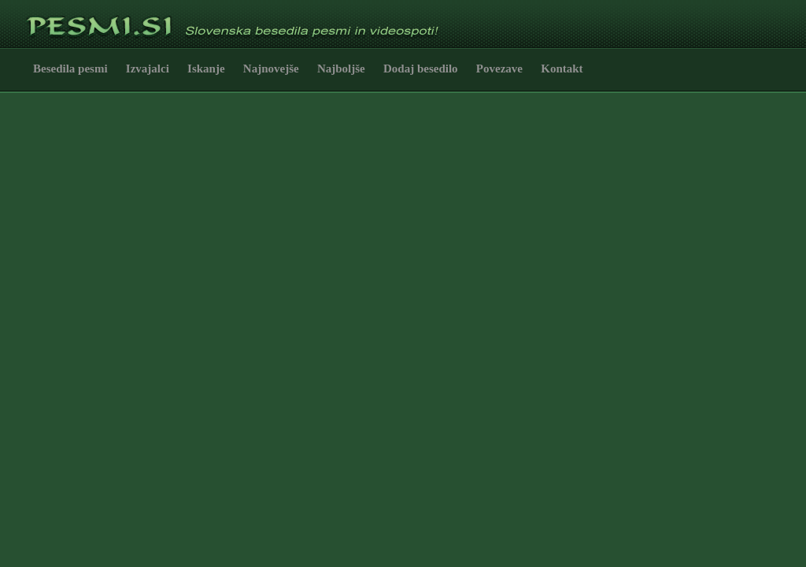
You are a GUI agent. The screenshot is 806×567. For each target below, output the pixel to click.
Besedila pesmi (70, 68)
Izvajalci (147, 68)
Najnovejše (271, 68)
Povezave (499, 68)
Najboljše (341, 68)
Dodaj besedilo (420, 68)
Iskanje (206, 68)
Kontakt (561, 68)
